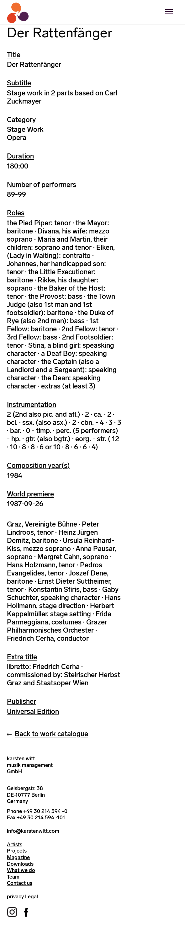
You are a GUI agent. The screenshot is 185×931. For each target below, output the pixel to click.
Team (13, 877)
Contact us (19, 883)
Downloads (20, 864)
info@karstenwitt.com (33, 831)
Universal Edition (33, 711)
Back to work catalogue (51, 734)
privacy (15, 896)
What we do (21, 870)
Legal (31, 896)
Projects (17, 851)
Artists (14, 844)
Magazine (18, 857)
